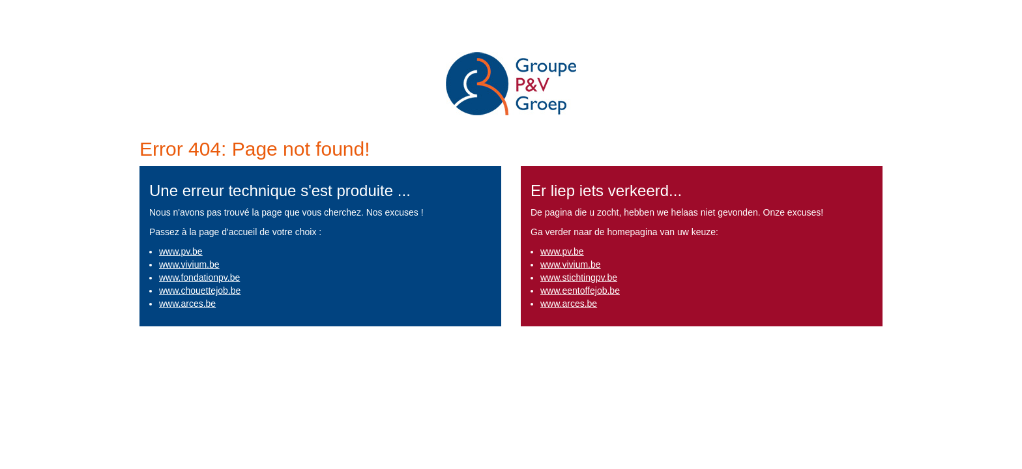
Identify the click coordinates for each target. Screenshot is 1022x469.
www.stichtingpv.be (578, 277)
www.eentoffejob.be (580, 290)
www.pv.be (181, 251)
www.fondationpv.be (199, 277)
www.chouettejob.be (200, 290)
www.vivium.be (189, 264)
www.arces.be (187, 303)
